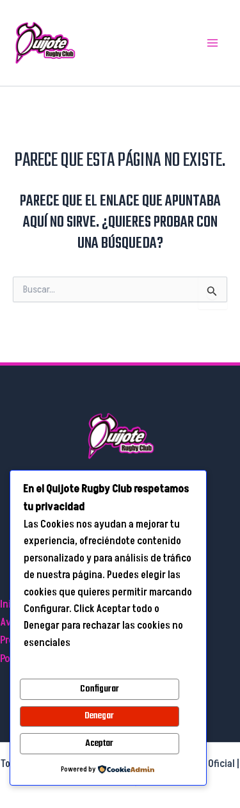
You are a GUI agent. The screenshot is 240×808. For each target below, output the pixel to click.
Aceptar (99, 743)
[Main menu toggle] (213, 43)
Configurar (99, 689)
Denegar (99, 715)
